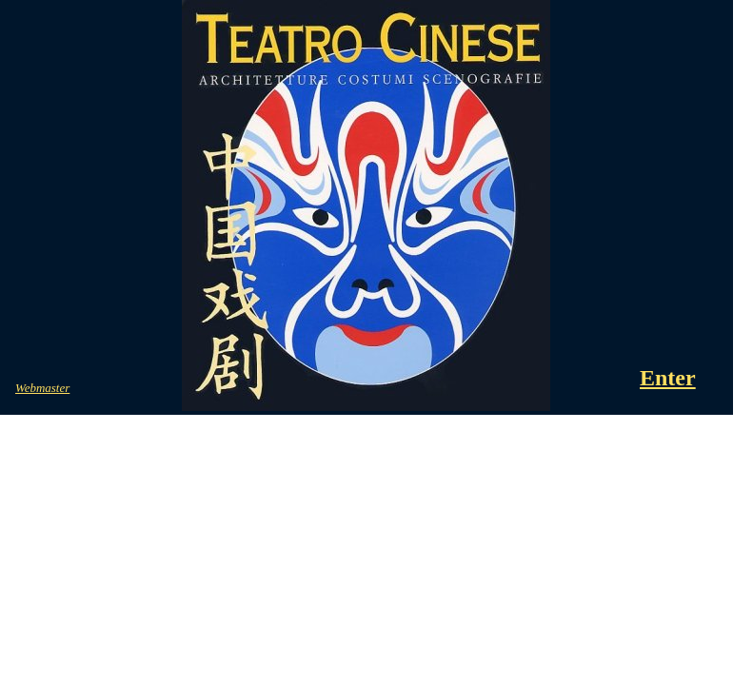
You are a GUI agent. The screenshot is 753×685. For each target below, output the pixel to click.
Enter (668, 377)
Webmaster (42, 388)
